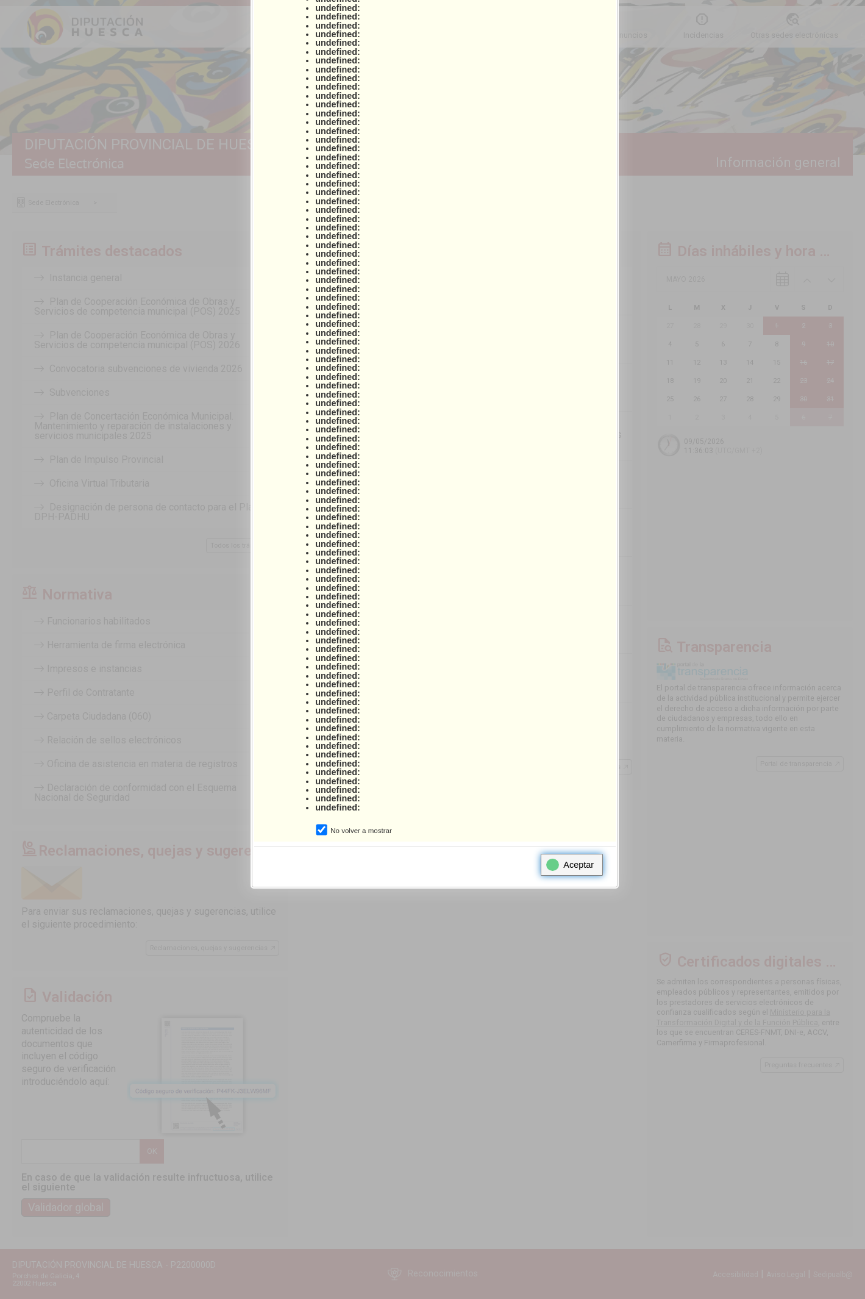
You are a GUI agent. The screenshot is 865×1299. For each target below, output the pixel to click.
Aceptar (570, 865)
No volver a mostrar (360, 830)
